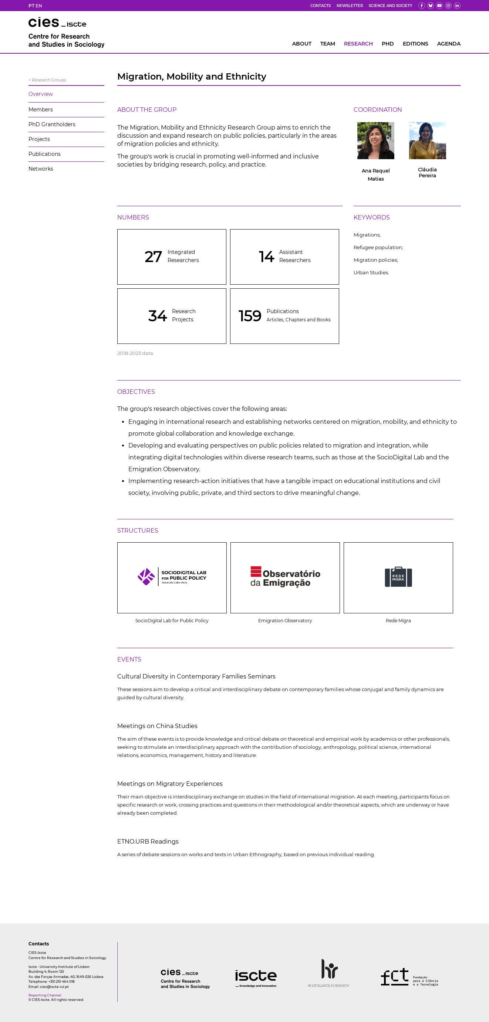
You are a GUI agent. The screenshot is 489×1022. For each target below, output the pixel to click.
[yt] (439, 5)
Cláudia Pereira (427, 172)
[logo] (170, 986)
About (301, 43)
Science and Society (390, 5)
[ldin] (457, 5)
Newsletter (350, 5)
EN (39, 6)
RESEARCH (358, 43)
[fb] (421, 5)
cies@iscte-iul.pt (54, 987)
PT (31, 6)
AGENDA (449, 43)
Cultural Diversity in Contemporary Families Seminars (196, 676)
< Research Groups (47, 80)
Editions (415, 43)
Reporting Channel (44, 995)
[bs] (430, 5)
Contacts (320, 5)
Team (327, 43)
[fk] (448, 5)
